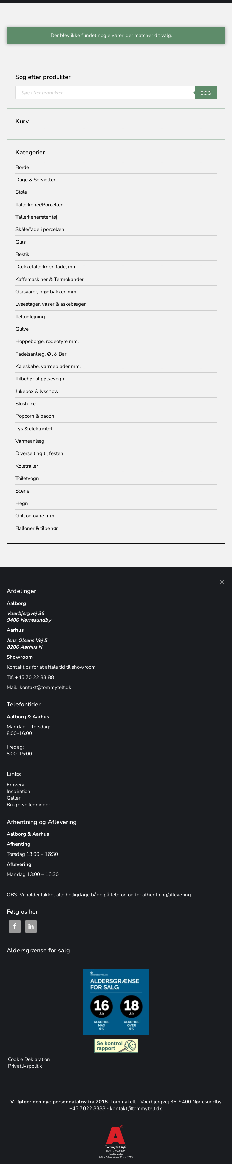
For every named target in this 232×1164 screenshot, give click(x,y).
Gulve (22, 329)
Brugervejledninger (28, 804)
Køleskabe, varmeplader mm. (48, 366)
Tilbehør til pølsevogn (39, 378)
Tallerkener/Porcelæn (39, 204)
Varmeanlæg (29, 441)
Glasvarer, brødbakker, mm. (46, 291)
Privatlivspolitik (24, 1066)
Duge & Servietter (35, 179)
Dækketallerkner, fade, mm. (46, 266)
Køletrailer (26, 466)
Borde (22, 167)
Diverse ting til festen (39, 453)
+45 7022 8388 (88, 1108)
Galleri (14, 798)
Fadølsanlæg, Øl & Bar (40, 354)
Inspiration (18, 791)
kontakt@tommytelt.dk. (136, 1108)
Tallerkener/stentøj (36, 217)
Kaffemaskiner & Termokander (49, 279)
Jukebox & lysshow (37, 391)
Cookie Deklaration (28, 1059)
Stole (21, 192)
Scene (22, 490)
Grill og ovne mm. (35, 515)
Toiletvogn (27, 478)
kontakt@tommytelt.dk (45, 687)
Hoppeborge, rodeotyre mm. (47, 341)
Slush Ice (25, 403)
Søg (205, 93)
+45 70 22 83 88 (34, 677)
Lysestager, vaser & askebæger (50, 304)
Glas (20, 242)
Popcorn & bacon (34, 416)
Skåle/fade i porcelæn (39, 229)
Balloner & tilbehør (36, 528)
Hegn (21, 503)
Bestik (22, 254)
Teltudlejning (30, 316)
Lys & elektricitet (33, 428)
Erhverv (15, 784)
